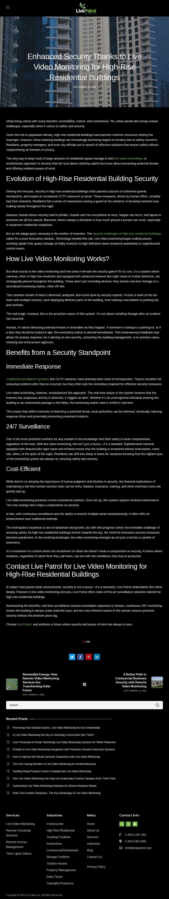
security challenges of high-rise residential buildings (127, 233)
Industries (93, 843)
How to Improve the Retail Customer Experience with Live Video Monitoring (56, 756)
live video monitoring (127, 158)
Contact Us (94, 857)
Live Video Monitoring (20, 824)
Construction (55, 824)
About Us (93, 830)
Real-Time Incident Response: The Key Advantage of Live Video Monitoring (57, 793)
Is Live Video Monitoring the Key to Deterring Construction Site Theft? (53, 735)
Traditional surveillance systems (27, 379)
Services (92, 837)
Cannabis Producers (60, 883)
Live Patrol (24, 624)
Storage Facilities (58, 857)
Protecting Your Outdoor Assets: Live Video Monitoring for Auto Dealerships (56, 727)
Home (91, 824)
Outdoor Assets (57, 863)
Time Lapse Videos (19, 853)
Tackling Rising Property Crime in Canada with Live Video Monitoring (52, 771)
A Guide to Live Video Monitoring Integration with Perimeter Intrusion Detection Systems (63, 749)
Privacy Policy (96, 866)
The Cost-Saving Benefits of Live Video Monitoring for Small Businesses (54, 764)
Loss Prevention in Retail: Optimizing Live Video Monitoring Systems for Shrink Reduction (64, 742)
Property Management (61, 870)
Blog (90, 850)
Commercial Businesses (62, 850)
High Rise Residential (61, 830)
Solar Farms (55, 876)
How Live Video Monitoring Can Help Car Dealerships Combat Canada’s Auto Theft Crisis (64, 778)
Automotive (54, 843)
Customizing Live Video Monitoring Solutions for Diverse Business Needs (55, 785)
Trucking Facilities (58, 837)
